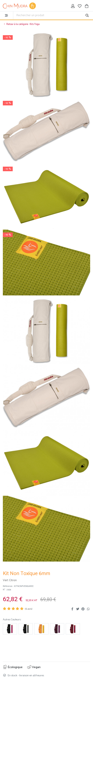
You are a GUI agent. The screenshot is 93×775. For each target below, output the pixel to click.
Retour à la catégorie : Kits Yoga (21, 24)
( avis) (28, 609)
